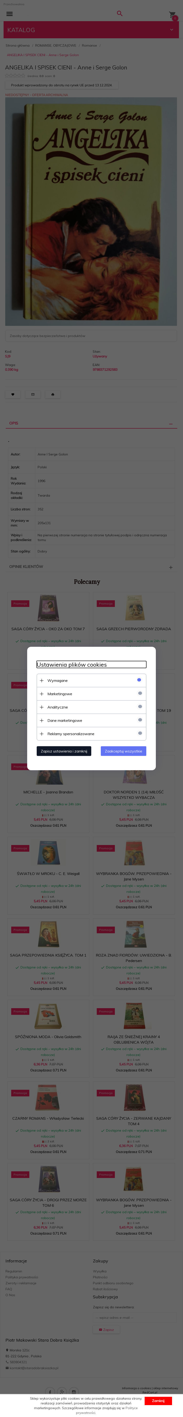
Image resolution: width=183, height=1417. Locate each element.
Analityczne (57, 707)
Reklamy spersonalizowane (70, 733)
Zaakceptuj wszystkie (123, 751)
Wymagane (57, 680)
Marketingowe (59, 693)
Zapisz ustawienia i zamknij (64, 751)
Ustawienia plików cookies (72, 664)
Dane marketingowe (64, 720)
